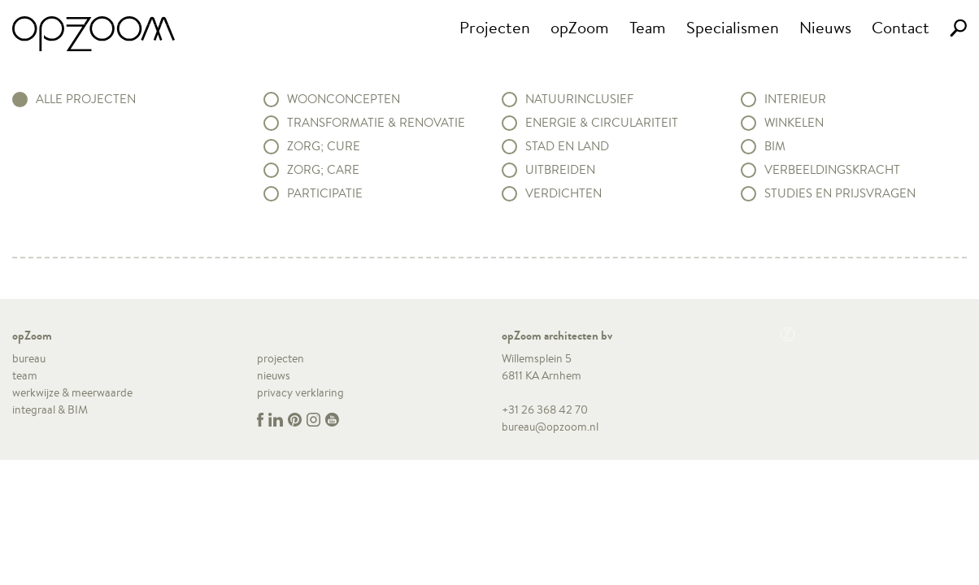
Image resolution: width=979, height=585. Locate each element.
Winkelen (794, 122)
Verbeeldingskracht (832, 169)
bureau (29, 358)
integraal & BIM (50, 409)
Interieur (795, 99)
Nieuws (825, 27)
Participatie (325, 193)
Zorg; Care (323, 169)
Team (647, 27)
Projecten (494, 27)
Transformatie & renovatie (376, 122)
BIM (774, 146)
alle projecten (86, 99)
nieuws (273, 375)
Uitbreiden (560, 169)
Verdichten (563, 193)
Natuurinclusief (579, 99)
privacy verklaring (300, 392)
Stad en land (567, 146)
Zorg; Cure (323, 146)
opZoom (579, 27)
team (24, 375)
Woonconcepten (343, 99)
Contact (900, 27)
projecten (280, 358)
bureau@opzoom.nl (550, 426)
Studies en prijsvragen (840, 193)
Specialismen (732, 27)
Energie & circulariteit (601, 122)
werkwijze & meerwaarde (72, 392)
